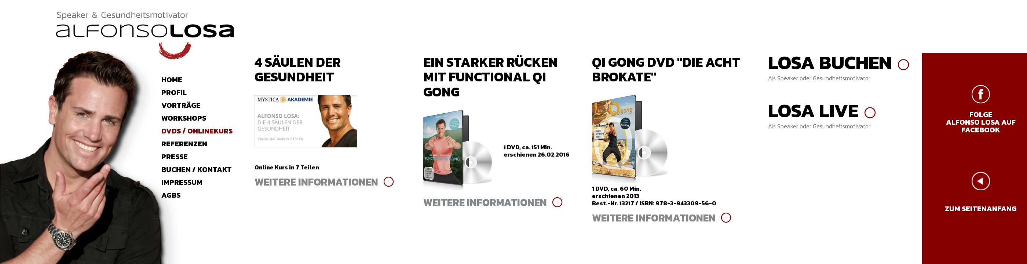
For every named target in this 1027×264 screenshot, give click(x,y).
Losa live (813, 110)
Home (171, 79)
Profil (174, 92)
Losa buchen (830, 62)
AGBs (170, 195)
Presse (174, 156)
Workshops (183, 118)
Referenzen (184, 143)
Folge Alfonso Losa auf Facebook (981, 122)
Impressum (181, 182)
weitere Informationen (316, 182)
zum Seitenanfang (981, 208)
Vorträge (181, 105)
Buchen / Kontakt (196, 169)
